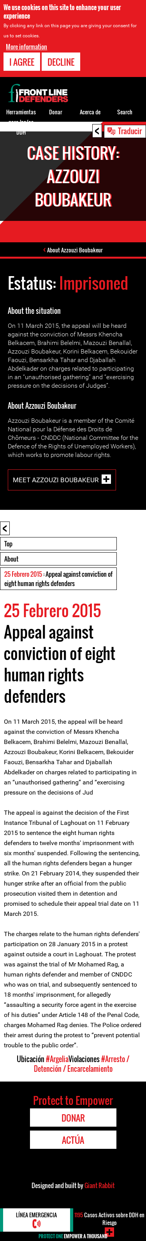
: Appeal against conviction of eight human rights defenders (58, 578)
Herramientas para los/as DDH (21, 122)
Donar (55, 112)
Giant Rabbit (99, 1185)
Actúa (73, 1140)
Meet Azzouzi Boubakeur (56, 479)
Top (8, 543)
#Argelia (57, 1059)
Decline (60, 61)
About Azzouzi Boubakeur (75, 250)
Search (124, 112)
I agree (21, 61)
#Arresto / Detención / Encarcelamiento (82, 1064)
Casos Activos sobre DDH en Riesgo (109, 1219)
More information (26, 46)
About (11, 559)
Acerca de (90, 112)
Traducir (130, 130)
